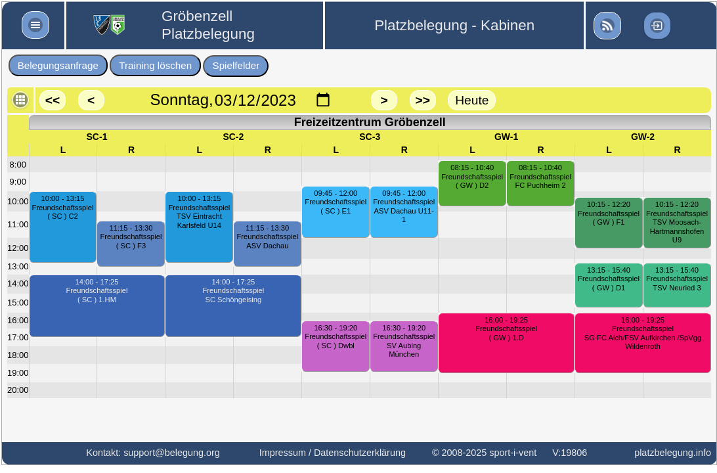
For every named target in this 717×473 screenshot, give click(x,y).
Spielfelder (236, 65)
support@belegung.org (171, 452)
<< (52, 100)
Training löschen (155, 65)
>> (422, 100)
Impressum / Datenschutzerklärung (332, 452)
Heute (472, 100)
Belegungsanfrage (58, 65)
